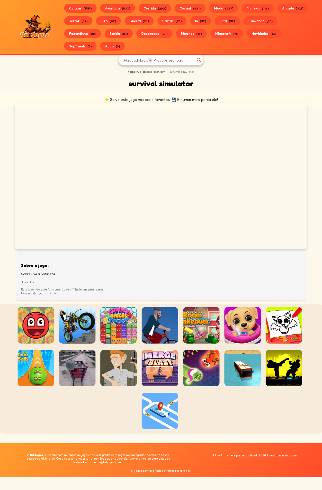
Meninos (191, 33)
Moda (223, 8)
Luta (227, 21)
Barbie (118, 33)
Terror (78, 21)
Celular (80, 8)
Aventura (117, 8)
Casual (190, 8)
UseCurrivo (224, 455)
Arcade (292, 8)
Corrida (154, 8)
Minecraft (226, 33)
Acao (112, 46)
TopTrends (80, 46)
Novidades (263, 33)
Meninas (258, 8)
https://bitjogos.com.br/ (146, 71)
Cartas (172, 21)
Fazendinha (82, 33)
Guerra (139, 21)
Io (200, 21)
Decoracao (154, 33)
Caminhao (260, 21)
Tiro (108, 21)
